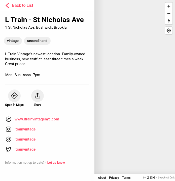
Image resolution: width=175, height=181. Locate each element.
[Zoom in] (168, 6)
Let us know (56, 162)
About (102, 177)
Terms (126, 177)
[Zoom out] (168, 13)
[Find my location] (168, 30)
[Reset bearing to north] (168, 20)
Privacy (114, 177)
